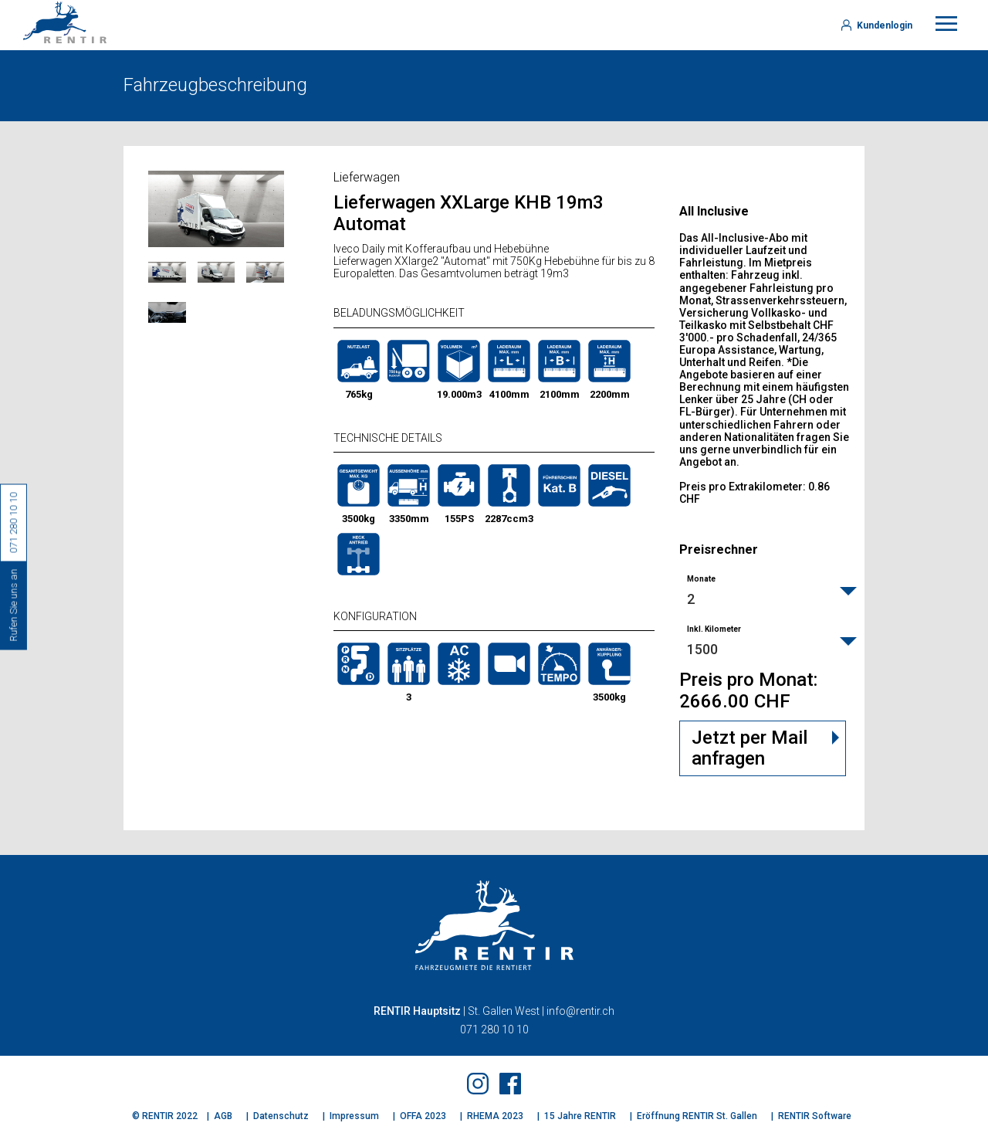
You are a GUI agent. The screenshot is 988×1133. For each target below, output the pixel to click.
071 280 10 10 (494, 1029)
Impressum (354, 1116)
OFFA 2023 (423, 1116)
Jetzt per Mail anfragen (749, 748)
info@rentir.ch (580, 1011)
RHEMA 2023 (495, 1116)
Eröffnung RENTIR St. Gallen (697, 1116)
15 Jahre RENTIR (580, 1116)
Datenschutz (281, 1116)
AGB (223, 1116)
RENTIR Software (814, 1116)
